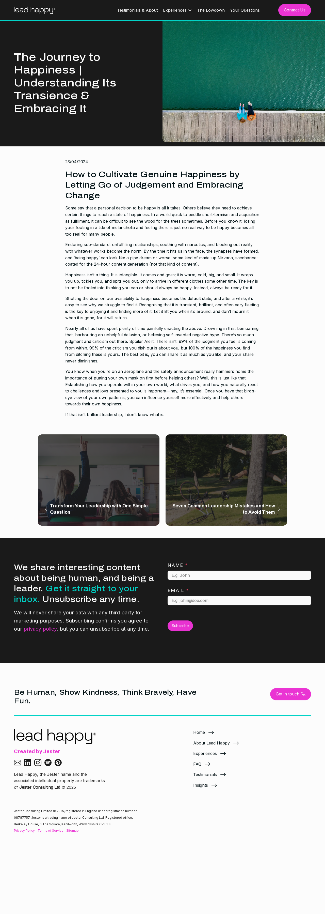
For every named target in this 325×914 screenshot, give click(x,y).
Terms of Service (50, 830)
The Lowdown (211, 10)
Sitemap (72, 830)
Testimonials (205, 778)
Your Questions (245, 10)
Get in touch (290, 697)
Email (178, 594)
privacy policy (40, 632)
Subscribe (180, 629)
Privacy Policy (24, 830)
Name (178, 568)
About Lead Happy (211, 746)
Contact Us (294, 9)
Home (199, 735)
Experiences (175, 10)
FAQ (197, 767)
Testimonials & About (137, 10)
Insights (200, 788)
